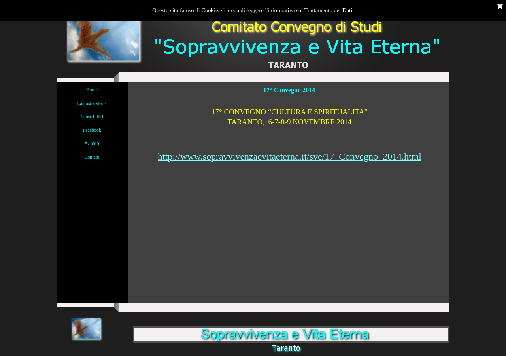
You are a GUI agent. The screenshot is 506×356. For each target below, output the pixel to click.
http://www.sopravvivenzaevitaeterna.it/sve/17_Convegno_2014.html (289, 156)
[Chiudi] (500, 6)
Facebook (92, 130)
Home (92, 90)
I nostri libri (92, 117)
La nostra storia (92, 103)
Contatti (92, 157)
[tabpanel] (289, 131)
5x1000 (92, 144)
